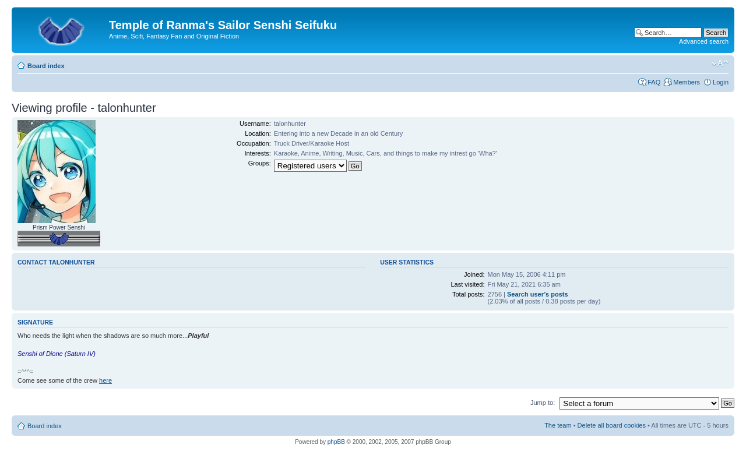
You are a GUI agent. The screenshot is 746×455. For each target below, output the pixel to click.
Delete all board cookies (612, 425)
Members (686, 82)
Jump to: (542, 402)
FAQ (654, 82)
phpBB (336, 442)
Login (721, 82)
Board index (46, 65)
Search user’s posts (537, 294)
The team (557, 425)
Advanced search (704, 41)
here (105, 380)
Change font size (720, 63)
